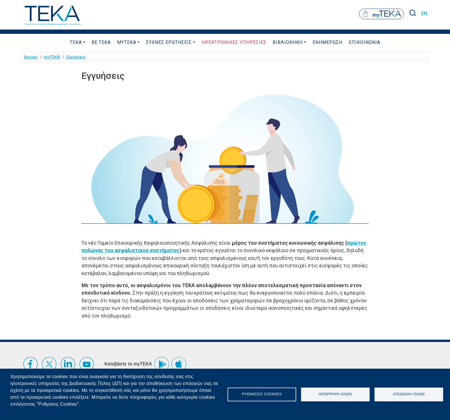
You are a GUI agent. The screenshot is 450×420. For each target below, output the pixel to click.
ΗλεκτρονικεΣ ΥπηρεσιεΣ (233, 42)
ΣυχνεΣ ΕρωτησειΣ (169, 42)
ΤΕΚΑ (76, 42)
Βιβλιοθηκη (288, 42)
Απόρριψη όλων (335, 394)
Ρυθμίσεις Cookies (262, 394)
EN (424, 13)
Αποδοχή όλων (409, 394)
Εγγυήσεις (76, 57)
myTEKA (126, 42)
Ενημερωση (327, 42)
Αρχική (31, 57)
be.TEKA (101, 42)
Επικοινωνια (364, 42)
